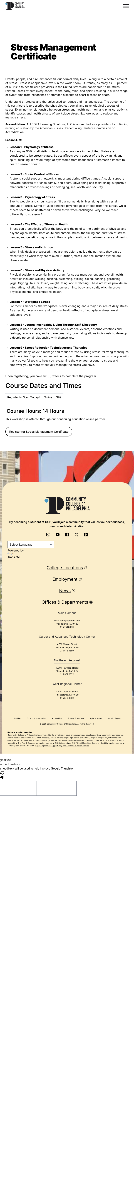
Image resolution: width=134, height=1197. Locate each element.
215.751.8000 (67, 627)
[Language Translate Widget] (31, 544)
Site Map (17, 718)
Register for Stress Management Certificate (38, 431)
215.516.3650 (67, 650)
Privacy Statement (76, 718)
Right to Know (96, 718)
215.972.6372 (67, 674)
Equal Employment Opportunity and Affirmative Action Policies (62, 746)
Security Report (114, 718)
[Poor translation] (2, 775)
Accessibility (57, 718)
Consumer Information (36, 718)
